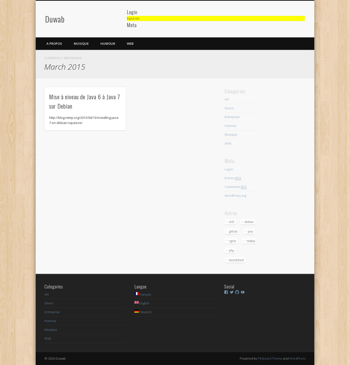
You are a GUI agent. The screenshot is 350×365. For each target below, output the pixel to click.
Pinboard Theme (270, 358)
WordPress (297, 358)
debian (249, 222)
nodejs (251, 241)
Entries (233, 178)
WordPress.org (235, 195)
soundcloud (236, 260)
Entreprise (232, 117)
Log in (229, 169)
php (231, 250)
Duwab (55, 19)
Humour (107, 43)
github (233, 231)
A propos (54, 43)
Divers (229, 108)
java (250, 231)
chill (231, 222)
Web (130, 43)
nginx (232, 241)
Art (227, 99)
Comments (236, 187)
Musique (81, 43)
